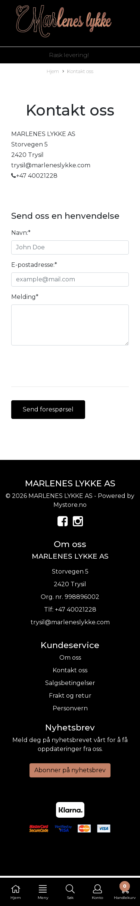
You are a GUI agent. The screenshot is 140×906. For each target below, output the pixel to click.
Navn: (21, 232)
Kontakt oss (77, 72)
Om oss (70, 657)
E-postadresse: (34, 264)
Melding (24, 296)
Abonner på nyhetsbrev (70, 770)
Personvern (70, 708)
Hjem (53, 71)
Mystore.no (70, 504)
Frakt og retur (70, 695)
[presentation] (68, 366)
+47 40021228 (75, 609)
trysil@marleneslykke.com (70, 622)
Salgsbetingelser (70, 682)
